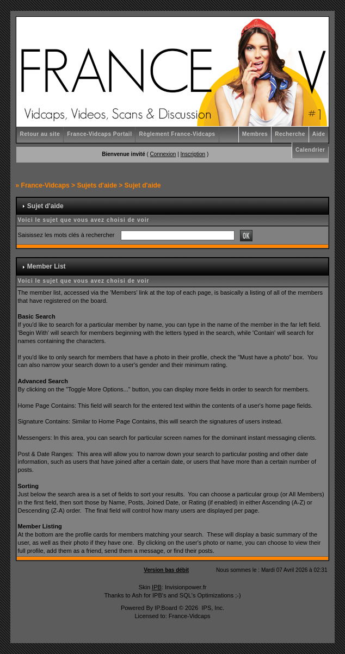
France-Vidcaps (45, 185)
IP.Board (166, 608)
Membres (255, 134)
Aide (318, 134)
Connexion (163, 154)
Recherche (290, 134)
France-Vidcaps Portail (99, 134)
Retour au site (40, 134)
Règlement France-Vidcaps (177, 134)
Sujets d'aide (97, 185)
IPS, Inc (212, 608)
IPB (157, 587)
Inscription (193, 154)
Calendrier (310, 150)
